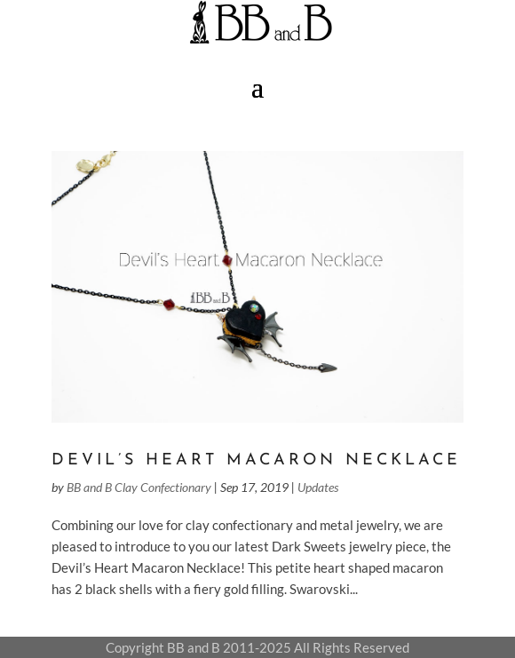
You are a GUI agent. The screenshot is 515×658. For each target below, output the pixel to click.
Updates (317, 487)
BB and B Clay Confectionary (139, 487)
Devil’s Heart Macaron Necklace (256, 460)
